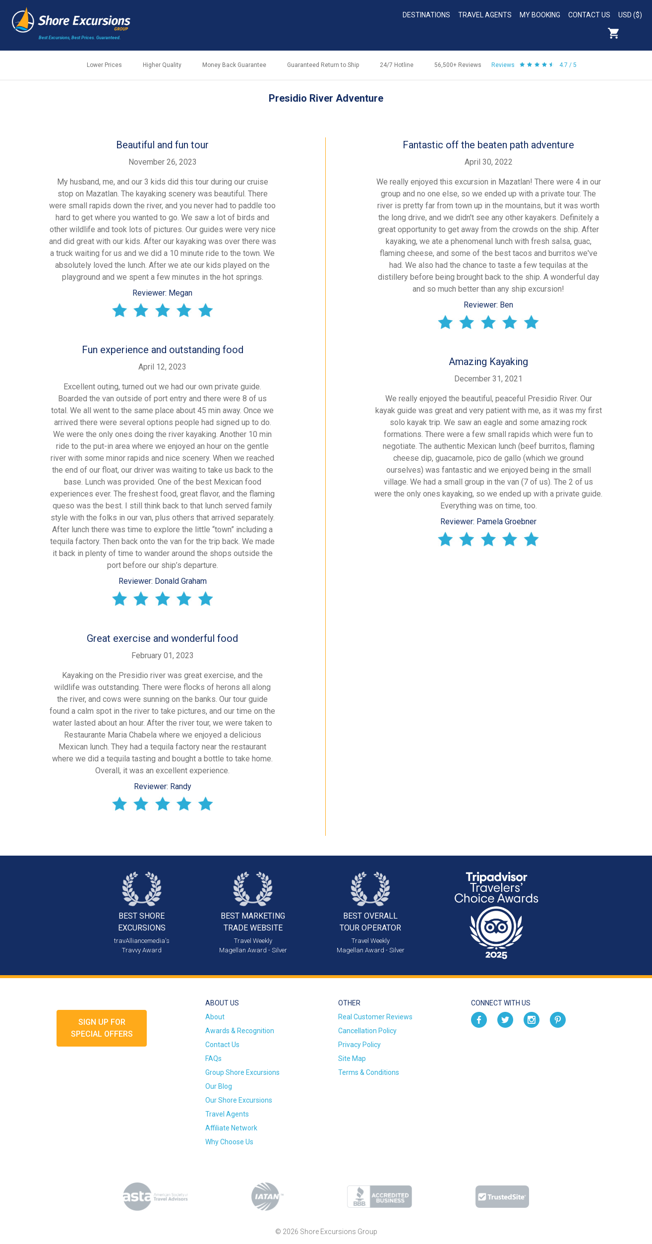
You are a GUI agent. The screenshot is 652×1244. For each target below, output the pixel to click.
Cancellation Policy (367, 1031)
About (215, 1017)
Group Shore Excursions (242, 1072)
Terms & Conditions (368, 1072)
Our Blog (218, 1086)
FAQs (213, 1058)
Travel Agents (485, 15)
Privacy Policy (359, 1045)
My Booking (540, 15)
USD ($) (630, 15)
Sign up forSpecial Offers (102, 1028)
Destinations (426, 15)
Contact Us (589, 15)
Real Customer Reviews (375, 1017)
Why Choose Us (229, 1142)
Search (635, 33)
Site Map (352, 1058)
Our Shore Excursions (238, 1100)
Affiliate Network (231, 1128)
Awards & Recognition (239, 1031)
